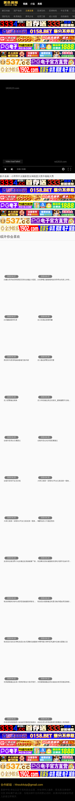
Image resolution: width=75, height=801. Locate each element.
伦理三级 (41, 16)
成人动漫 (53, 16)
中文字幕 (65, 10)
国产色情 (18, 10)
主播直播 (29, 10)
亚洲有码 (53, 10)
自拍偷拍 (65, 16)
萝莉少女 (29, 16)
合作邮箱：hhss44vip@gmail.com (22, 784)
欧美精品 (18, 16)
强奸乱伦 (6, 16)
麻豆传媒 (6, 10)
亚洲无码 (41, 10)
